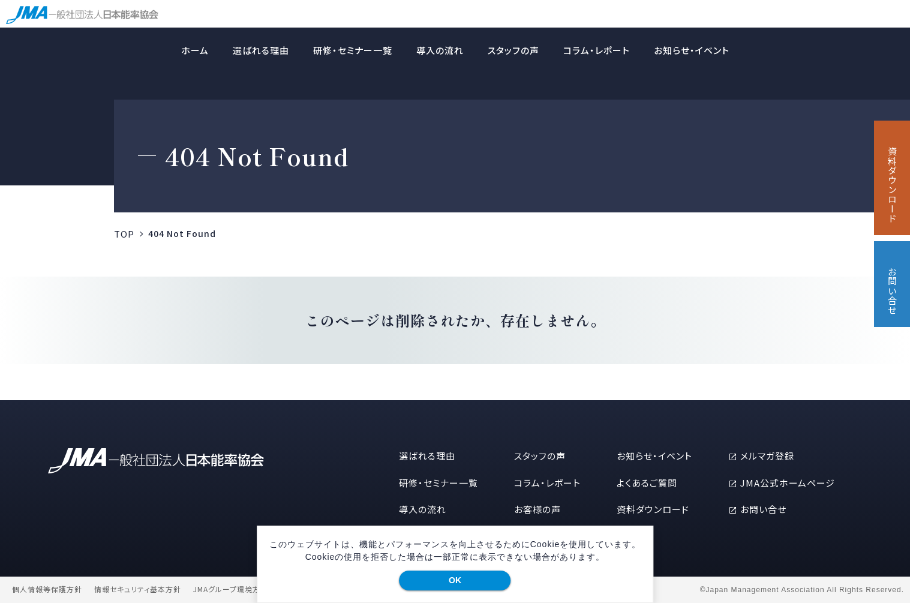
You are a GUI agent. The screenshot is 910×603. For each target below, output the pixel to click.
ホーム (195, 50)
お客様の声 (537, 509)
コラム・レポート (596, 50)
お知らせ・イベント (691, 50)
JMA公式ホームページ (787, 482)
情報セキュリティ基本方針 (137, 589)
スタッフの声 (513, 50)
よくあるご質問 (647, 482)
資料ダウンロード (653, 509)
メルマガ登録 (767, 455)
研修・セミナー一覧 (352, 50)
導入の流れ (440, 50)
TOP (124, 233)
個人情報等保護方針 (47, 589)
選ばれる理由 (261, 50)
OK (455, 580)
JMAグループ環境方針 (230, 589)
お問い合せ (763, 509)
